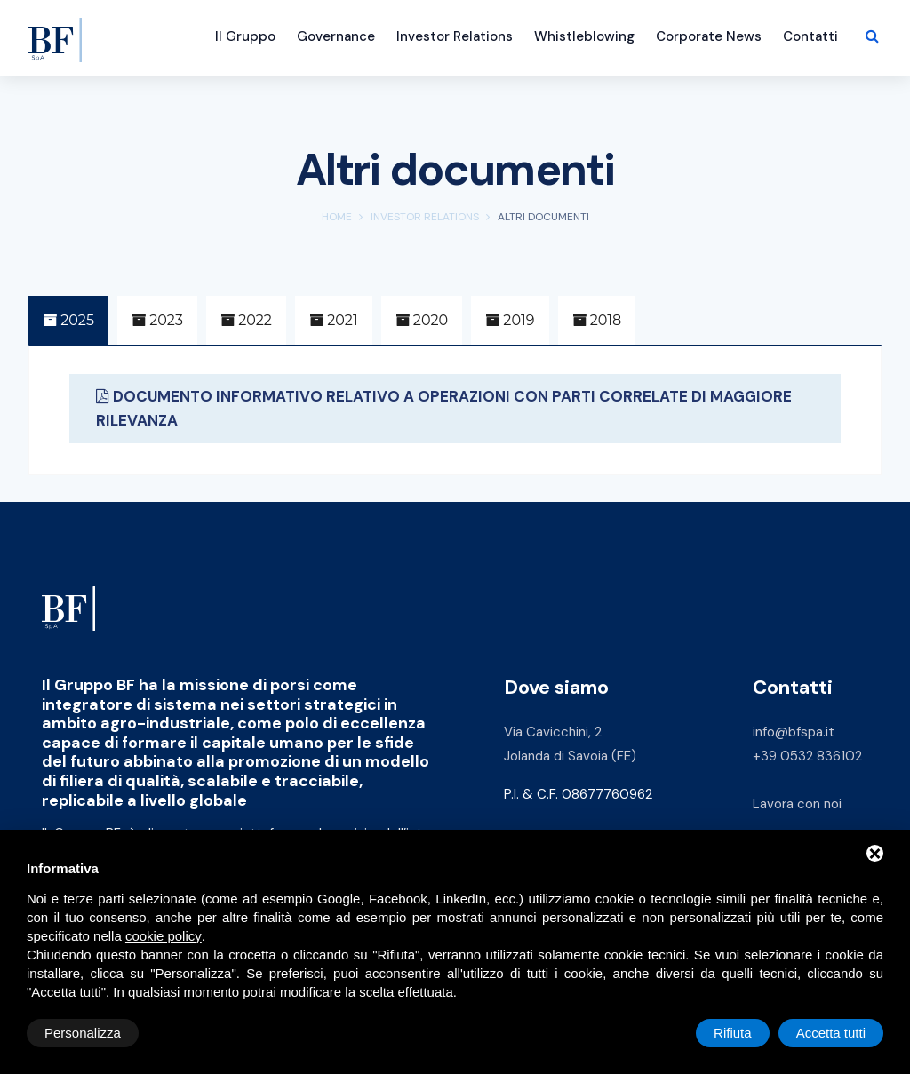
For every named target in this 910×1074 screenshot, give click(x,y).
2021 (333, 320)
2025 (68, 320)
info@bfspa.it (793, 732)
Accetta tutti (831, 1032)
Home (337, 217)
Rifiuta (733, 1032)
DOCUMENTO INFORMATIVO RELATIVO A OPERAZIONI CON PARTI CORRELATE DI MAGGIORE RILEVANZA (444, 408)
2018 (597, 320)
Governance (336, 36)
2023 (157, 320)
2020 (421, 320)
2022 (246, 320)
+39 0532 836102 (807, 756)
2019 (509, 320)
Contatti (810, 36)
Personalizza (82, 1032)
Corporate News (709, 36)
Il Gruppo (245, 36)
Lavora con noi (797, 804)
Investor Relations (454, 36)
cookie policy (163, 935)
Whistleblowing (584, 36)
